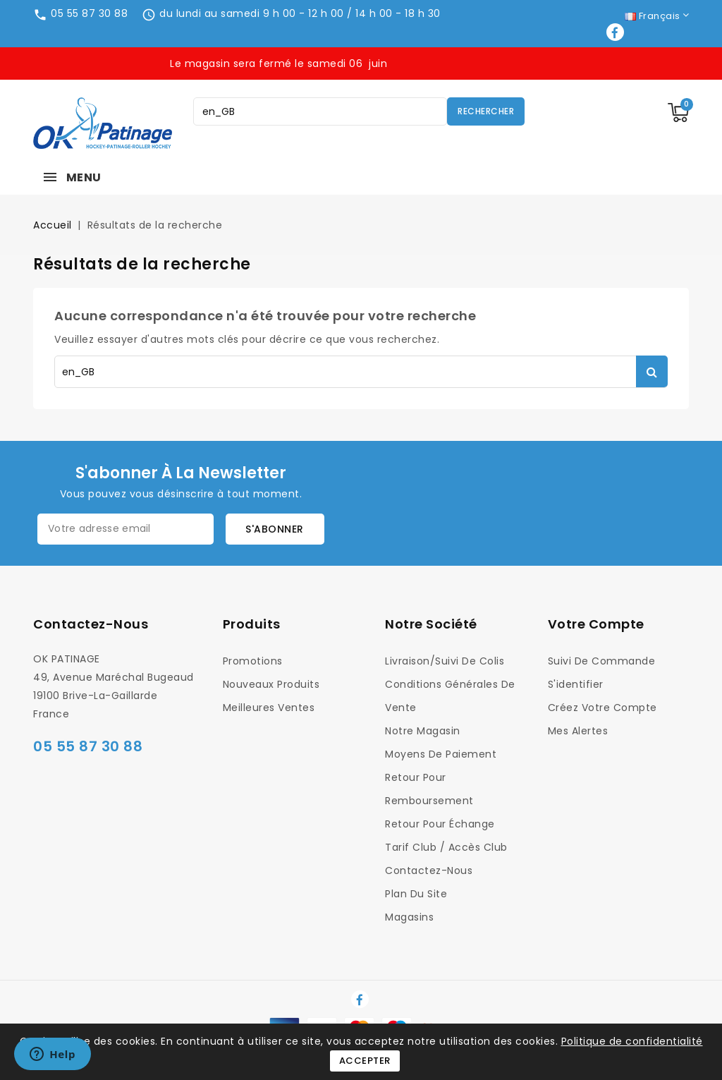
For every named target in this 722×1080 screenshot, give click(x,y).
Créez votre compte (602, 707)
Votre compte (596, 624)
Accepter (365, 1060)
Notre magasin (422, 731)
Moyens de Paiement (440, 754)
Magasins (409, 917)
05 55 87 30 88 (89, 13)
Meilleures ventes (269, 707)
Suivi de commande (602, 661)
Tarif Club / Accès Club (446, 847)
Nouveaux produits (271, 684)
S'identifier (576, 684)
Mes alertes (578, 731)
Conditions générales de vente (450, 696)
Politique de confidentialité (632, 1041)
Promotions (253, 661)
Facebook (616, 32)
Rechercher (486, 111)
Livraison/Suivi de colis (444, 661)
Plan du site (416, 894)
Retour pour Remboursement (429, 789)
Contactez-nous (90, 624)
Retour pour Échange (440, 824)
